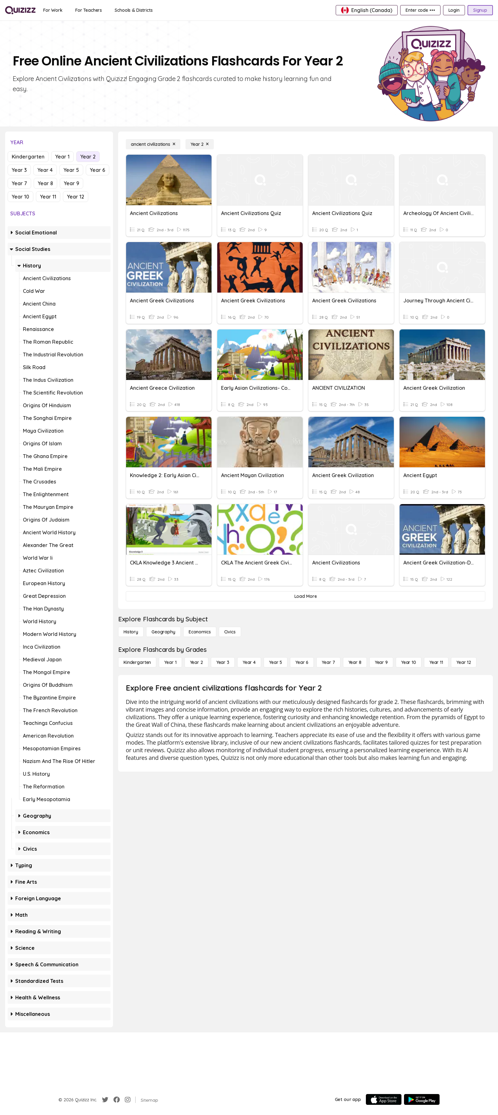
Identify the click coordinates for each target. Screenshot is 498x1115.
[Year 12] (463, 662)
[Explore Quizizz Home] (20, 10)
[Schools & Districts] (134, 10)
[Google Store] (422, 1099)
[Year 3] (223, 662)
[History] (131, 632)
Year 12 (75, 196)
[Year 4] (249, 662)
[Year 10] (408, 662)
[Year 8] (355, 662)
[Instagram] (128, 1100)
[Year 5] (275, 662)
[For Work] (53, 10)
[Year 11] (436, 662)
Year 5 (71, 170)
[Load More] (305, 596)
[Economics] (199, 632)
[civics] (230, 632)
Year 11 (48, 196)
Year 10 (20, 196)
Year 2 (88, 156)
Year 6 (97, 170)
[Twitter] (105, 1100)
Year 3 (19, 170)
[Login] (454, 10)
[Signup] (480, 10)
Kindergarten (28, 156)
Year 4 (45, 170)
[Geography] (163, 632)
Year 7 (19, 183)
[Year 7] (328, 662)
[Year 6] (302, 662)
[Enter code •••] (420, 10)
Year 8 (45, 183)
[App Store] (383, 1099)
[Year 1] (170, 662)
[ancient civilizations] (153, 144)
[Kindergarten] (137, 662)
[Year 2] (199, 144)
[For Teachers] (88, 10)
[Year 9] (381, 662)
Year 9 (71, 183)
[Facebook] (116, 1100)
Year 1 (62, 156)
